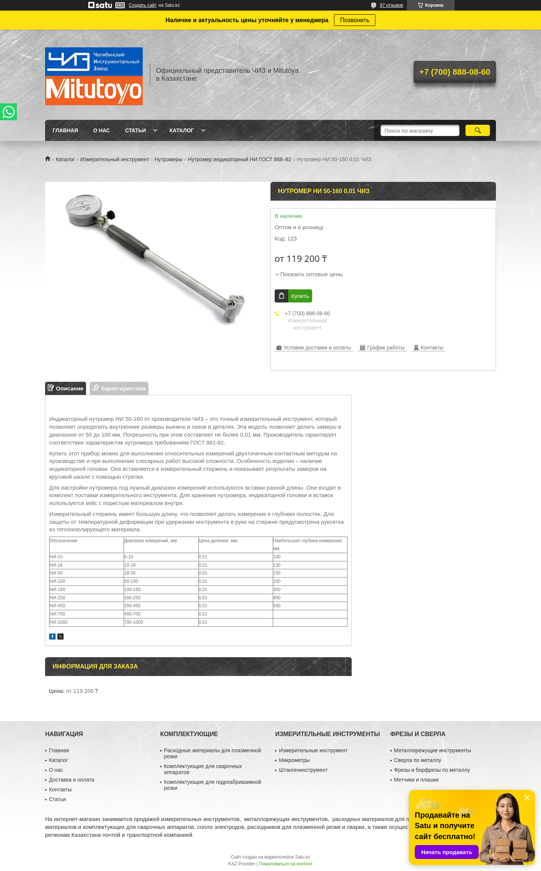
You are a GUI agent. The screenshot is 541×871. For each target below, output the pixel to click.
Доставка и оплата (71, 780)
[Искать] (477, 130)
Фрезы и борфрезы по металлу (432, 770)
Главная (65, 130)
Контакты (60, 789)
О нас (101, 130)
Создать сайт (143, 5)
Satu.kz (302, 857)
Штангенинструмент (303, 770)
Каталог (181, 130)
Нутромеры (168, 159)
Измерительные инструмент (313, 750)
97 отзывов (391, 5)
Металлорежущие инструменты (432, 750)
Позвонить (354, 20)
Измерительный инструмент (114, 159)
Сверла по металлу (417, 760)
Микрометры (294, 760)
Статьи (135, 130)
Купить (300, 296)
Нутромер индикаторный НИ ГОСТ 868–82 (240, 159)
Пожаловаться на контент (286, 863)
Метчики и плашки (416, 780)
